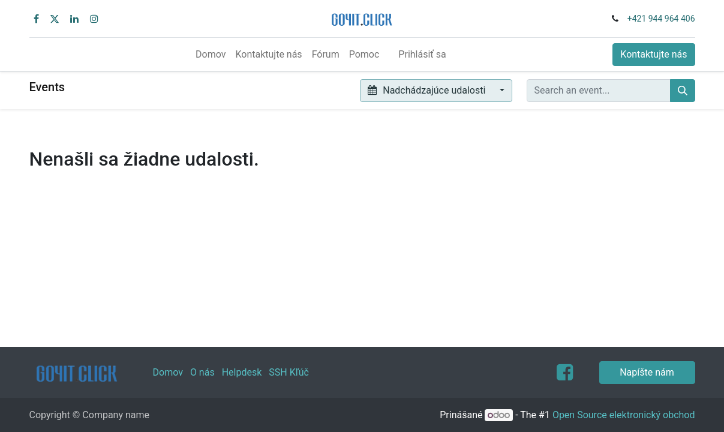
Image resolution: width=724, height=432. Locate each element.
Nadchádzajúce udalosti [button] (428, 90)
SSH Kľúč (289, 372)
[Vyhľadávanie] (682, 90)
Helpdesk (242, 372)
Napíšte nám (647, 372)
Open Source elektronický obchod (623, 415)
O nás (202, 372)
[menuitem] (210, 55)
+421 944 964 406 (661, 18)
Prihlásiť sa (422, 54)
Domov (168, 372)
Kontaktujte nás (653, 54)
